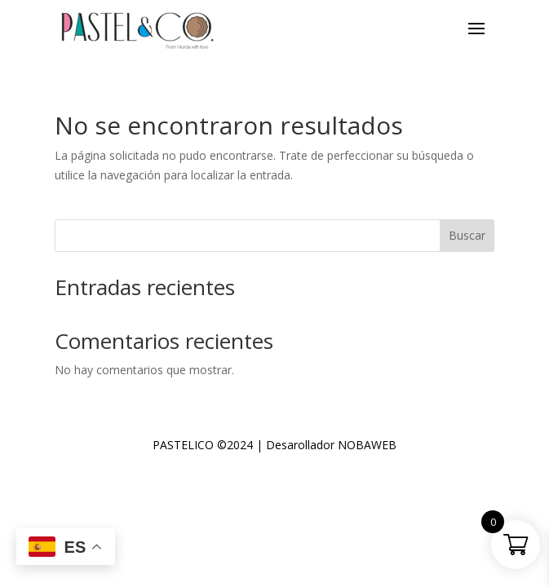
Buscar (467, 235)
